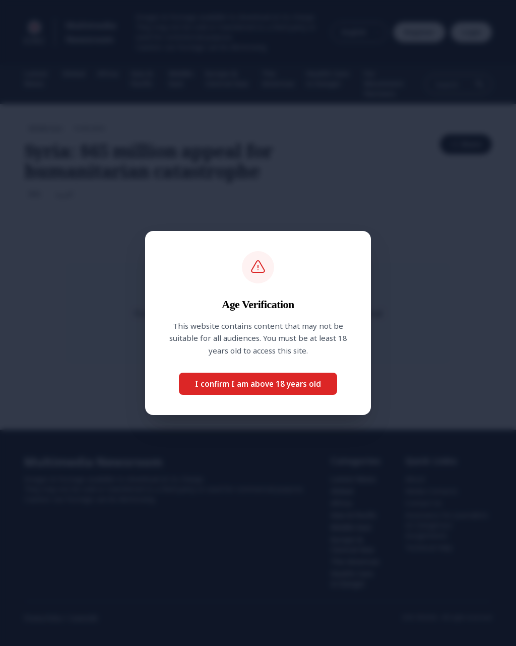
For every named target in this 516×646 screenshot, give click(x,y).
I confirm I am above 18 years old (258, 384)
